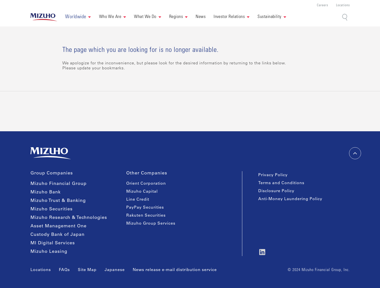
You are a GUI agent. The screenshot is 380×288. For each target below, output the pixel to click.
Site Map (87, 270)
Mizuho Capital (142, 192)
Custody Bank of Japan (57, 235)
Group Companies (51, 173)
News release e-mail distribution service (175, 270)
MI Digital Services (52, 243)
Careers (322, 5)
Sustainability (269, 17)
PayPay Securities (145, 208)
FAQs (64, 270)
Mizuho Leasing (48, 252)
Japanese (115, 270)
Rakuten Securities (146, 216)
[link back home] (43, 17)
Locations (343, 5)
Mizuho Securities (51, 209)
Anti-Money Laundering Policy (290, 199)
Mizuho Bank (45, 192)
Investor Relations (229, 17)
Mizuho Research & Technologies (68, 218)
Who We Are (110, 17)
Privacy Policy (273, 175)
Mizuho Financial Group (58, 184)
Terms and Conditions (281, 183)
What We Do (145, 17)
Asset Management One (58, 226)
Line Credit (137, 200)
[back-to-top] (355, 153)
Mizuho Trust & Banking (58, 201)
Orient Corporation (146, 184)
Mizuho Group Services (150, 224)
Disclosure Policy (276, 191)
